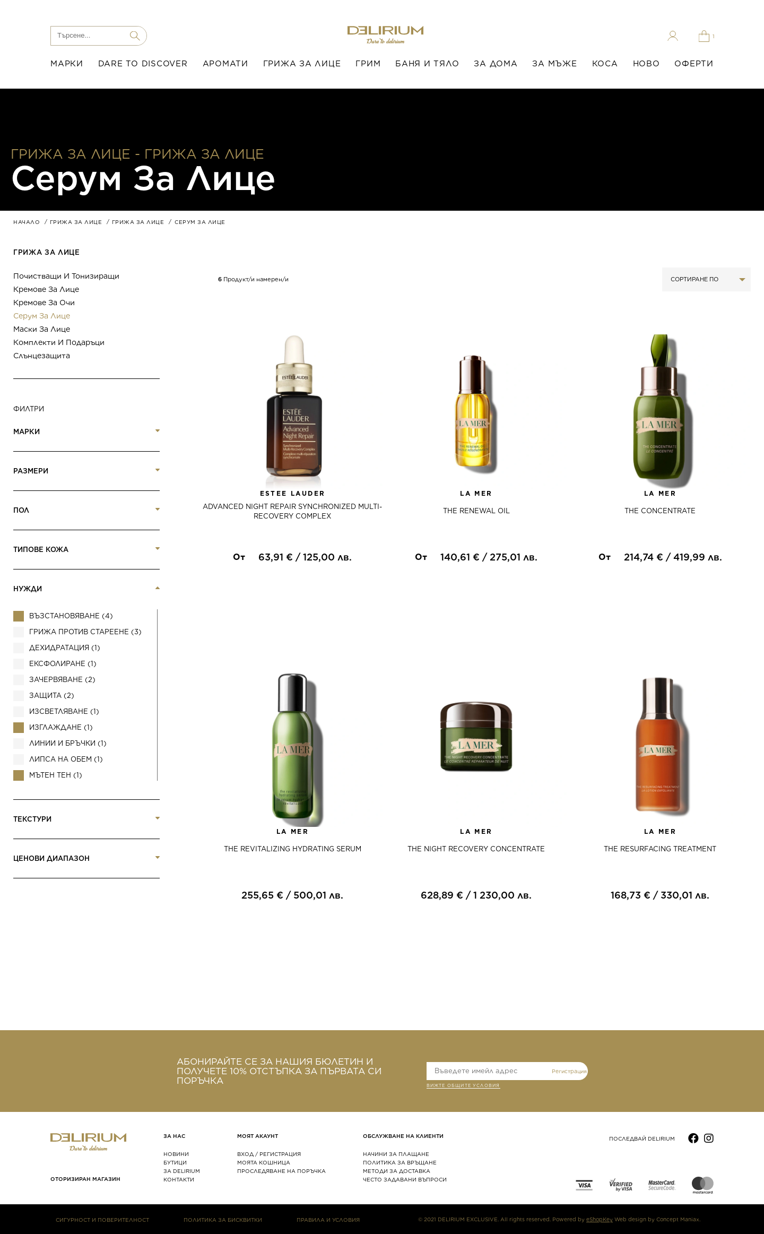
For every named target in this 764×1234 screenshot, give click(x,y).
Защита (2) (51, 695)
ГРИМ (367, 63)
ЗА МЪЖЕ (554, 63)
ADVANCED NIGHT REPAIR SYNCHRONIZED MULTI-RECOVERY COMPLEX (292, 511)
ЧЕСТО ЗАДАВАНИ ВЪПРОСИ (405, 1179)
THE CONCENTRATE (660, 511)
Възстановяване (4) (71, 615)
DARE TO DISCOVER (143, 63)
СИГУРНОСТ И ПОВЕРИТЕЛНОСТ (102, 1219)
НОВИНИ (176, 1154)
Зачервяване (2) (62, 679)
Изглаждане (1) (61, 727)
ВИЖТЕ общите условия (463, 1086)
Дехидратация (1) (64, 647)
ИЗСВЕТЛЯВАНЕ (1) (64, 711)
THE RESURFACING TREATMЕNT (660, 849)
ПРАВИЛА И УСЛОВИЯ (328, 1219)
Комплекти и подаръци (59, 342)
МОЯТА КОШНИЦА (263, 1162)
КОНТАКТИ (178, 1179)
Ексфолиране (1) (63, 663)
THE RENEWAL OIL (476, 511)
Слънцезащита (41, 355)
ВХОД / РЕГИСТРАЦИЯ (269, 1154)
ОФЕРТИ (694, 63)
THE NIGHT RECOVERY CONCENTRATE (476, 849)
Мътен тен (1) (55, 775)
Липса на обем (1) (66, 759)
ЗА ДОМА (495, 63)
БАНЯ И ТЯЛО (427, 63)
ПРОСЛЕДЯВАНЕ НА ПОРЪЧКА (281, 1171)
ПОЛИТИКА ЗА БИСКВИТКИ (223, 1219)
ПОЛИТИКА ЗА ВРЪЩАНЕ (400, 1162)
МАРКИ (66, 63)
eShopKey (599, 1219)
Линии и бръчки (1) (68, 743)
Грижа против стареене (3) (85, 631)
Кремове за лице (46, 289)
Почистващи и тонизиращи (66, 276)
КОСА (605, 63)
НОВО (646, 63)
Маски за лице (41, 329)
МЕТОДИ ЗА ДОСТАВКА (396, 1171)
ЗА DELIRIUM (181, 1171)
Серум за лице (41, 316)
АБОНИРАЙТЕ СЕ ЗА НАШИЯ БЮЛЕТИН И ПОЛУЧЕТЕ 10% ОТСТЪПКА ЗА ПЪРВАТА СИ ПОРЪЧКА (279, 1071)
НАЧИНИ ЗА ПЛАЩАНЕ (396, 1154)
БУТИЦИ (175, 1162)
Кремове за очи (44, 302)
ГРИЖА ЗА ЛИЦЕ (302, 63)
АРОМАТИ (225, 63)
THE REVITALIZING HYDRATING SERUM (292, 849)
